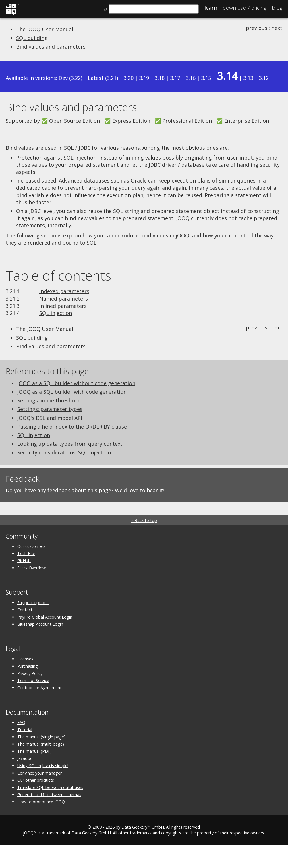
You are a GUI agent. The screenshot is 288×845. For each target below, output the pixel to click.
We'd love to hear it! (139, 490)
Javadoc (24, 758)
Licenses (25, 659)
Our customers (31, 546)
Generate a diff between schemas (49, 794)
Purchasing (27, 666)
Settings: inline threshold (48, 400)
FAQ (21, 722)
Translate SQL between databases (50, 787)
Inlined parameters (63, 305)
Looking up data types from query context (70, 443)
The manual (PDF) (34, 751)
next (276, 27)
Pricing (244, 7)
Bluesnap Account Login (40, 624)
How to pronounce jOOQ (41, 801)
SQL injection (55, 313)
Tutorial (24, 729)
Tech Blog (27, 553)
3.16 (191, 77)
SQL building (32, 37)
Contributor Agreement (39, 687)
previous (256, 27)
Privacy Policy (29, 673)
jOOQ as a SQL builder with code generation (72, 391)
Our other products (35, 780)
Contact (24, 609)
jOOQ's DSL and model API (49, 417)
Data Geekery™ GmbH (142, 827)
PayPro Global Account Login (44, 617)
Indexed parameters (64, 291)
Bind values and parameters (51, 46)
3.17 (175, 77)
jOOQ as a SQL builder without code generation (76, 383)
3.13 (248, 77)
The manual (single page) (41, 737)
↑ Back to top (144, 520)
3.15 (206, 77)
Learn (210, 7)
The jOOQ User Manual (44, 29)
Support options (33, 602)
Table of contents (58, 275)
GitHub (24, 560)
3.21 (112, 77)
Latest (96, 77)
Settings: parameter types (49, 409)
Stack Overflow (31, 568)
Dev (63, 77)
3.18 (160, 77)
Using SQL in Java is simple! (42, 765)
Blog (277, 7)
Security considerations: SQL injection (64, 452)
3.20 (129, 77)
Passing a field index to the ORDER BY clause (72, 426)
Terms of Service (33, 680)
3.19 (144, 77)
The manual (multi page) (40, 744)
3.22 (76, 77)
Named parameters (63, 298)
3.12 (264, 77)
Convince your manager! (40, 773)
